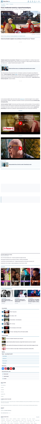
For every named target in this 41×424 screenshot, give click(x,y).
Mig (34, 384)
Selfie (5, 384)
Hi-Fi (25, 383)
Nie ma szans (5, 323)
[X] (14, 331)
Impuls (32, 386)
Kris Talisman (28, 386)
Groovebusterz (16, 386)
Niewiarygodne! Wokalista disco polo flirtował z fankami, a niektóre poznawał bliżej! (14, 222)
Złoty (28, 384)
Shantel (8, 384)
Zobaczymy (4, 326)
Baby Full (12, 386)
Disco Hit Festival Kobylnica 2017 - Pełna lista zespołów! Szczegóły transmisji (13, 220)
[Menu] (39, 1)
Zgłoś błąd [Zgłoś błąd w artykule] (38, 34)
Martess (31, 384)
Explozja (35, 386)
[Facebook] (10, 184)
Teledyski (2, 352)
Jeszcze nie (4, 321)
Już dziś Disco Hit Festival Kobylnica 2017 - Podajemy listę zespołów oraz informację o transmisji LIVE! (17, 224)
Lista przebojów (4, 271)
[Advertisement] (20, 50)
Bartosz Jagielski (3, 386)
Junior (16, 74)
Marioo (22, 383)
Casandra (20, 384)
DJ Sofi (2, 384)
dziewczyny (22, 99)
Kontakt (4, 341)
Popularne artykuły (5, 298)
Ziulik (33, 383)
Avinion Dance (29, 383)
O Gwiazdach (11, 4)
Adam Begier (3, 9)
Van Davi (13, 383)
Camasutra (24, 384)
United (8, 386)
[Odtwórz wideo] (20, 123)
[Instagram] (12, 184)
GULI (11, 384)
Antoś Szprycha (8, 383)
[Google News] (7, 184)
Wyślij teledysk (5, 339)
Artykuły (7, 4)
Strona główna (3, 4)
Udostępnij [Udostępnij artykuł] (34, 34)
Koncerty (2, 354)
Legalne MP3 (3, 357)
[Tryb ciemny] (37, 1)
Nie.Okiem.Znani (15, 384)
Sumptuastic (3, 383)
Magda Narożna (18, 383)
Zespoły (2, 359)
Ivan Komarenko (22, 386)
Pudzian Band (37, 383)
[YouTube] (14, 184)
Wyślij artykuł (5, 337)
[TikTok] (16, 184)
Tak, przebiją (5, 319)
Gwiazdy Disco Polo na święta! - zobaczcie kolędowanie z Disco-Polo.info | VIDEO (14, 226)
